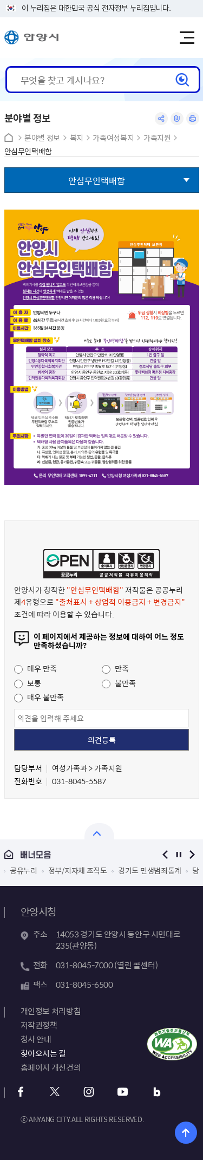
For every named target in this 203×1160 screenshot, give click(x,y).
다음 (192, 854)
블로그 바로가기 (157, 1092)
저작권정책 (39, 1025)
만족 (115, 668)
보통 (27, 682)
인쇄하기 (192, 118)
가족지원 (157, 137)
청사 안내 (36, 1039)
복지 (76, 137)
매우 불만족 (39, 697)
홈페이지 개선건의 (51, 1067)
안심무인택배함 (28, 151)
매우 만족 (35, 668)
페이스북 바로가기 (20, 1092)
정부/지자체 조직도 (77, 870)
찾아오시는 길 (43, 1053)
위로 (186, 1133)
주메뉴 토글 (186, 37)
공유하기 (161, 118)
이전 (165, 854)
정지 (179, 854)
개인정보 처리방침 (51, 1011)
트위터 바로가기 (54, 1092)
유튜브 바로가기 (123, 1092)
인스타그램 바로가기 (89, 1092)
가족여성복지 (113, 137)
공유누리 (23, 870)
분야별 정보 (42, 137)
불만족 (119, 682)
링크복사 (177, 118)
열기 (99, 831)
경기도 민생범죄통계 (149, 870)
